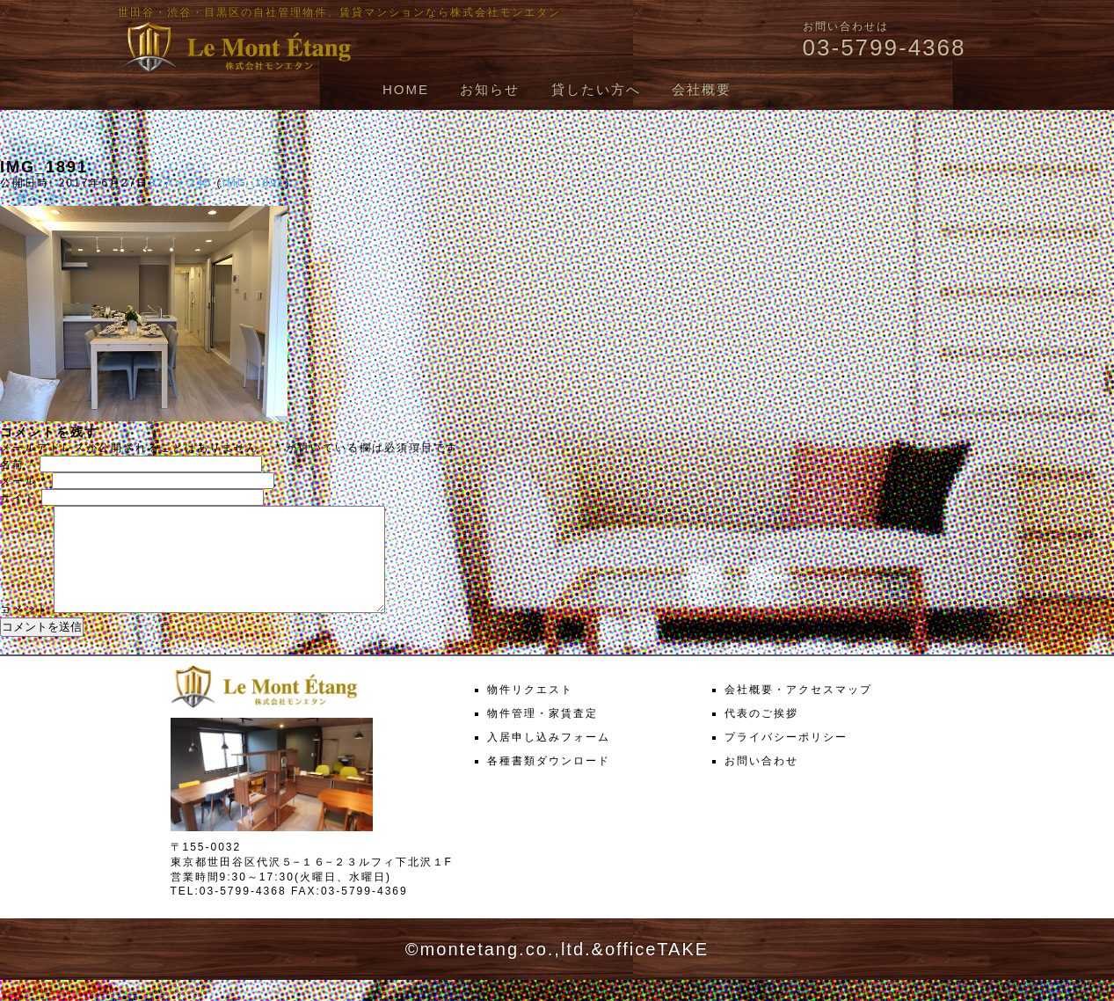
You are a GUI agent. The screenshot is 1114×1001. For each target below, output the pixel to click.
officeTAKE (657, 970)
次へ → (67, 198)
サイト (18, 498)
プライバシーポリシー (786, 758)
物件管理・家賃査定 (542, 734)
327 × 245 (180, 183)
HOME (405, 89)
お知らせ (490, 89)
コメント (24, 631)
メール (23, 481)
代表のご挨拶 (761, 734)
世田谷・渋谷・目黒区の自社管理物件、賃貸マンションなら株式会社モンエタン (339, 12)
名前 (17, 464)
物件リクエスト (530, 711)
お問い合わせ (761, 782)
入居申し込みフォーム (548, 758)
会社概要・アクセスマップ (798, 711)
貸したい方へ (596, 89)
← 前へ (20, 198)
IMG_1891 (253, 183)
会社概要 (702, 89)
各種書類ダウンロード (548, 782)
